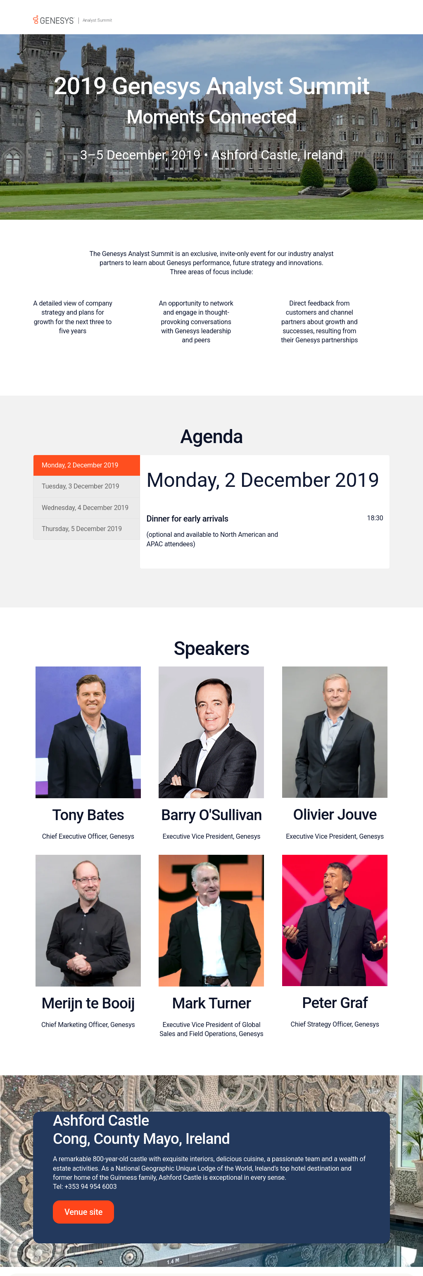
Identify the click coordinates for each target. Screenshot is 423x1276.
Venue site (83, 1214)
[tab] (86, 465)
